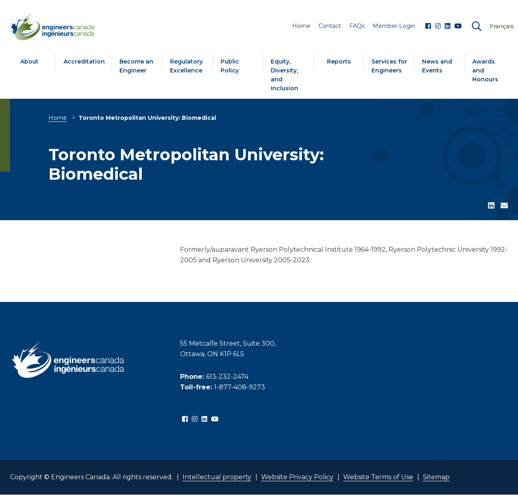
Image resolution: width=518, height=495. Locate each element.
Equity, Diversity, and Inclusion (284, 75)
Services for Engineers (389, 66)
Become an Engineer (136, 66)
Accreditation (84, 61)
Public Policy (230, 66)
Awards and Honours (485, 70)
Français (502, 26)
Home (58, 117)
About (29, 61)
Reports (339, 61)
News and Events (437, 66)
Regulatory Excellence (186, 66)
